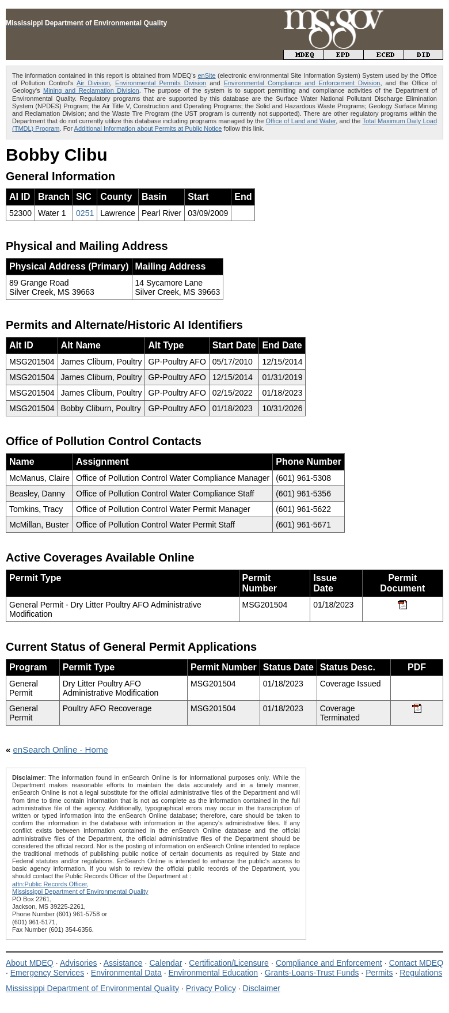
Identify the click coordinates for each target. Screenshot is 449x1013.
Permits (379, 972)
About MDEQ (30, 963)
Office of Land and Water (301, 120)
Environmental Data (126, 972)
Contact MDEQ (416, 963)
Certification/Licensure (229, 963)
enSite (206, 75)
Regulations (420, 972)
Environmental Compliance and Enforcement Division (302, 82)
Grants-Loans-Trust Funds (312, 972)
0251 (85, 213)
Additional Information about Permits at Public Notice (148, 128)
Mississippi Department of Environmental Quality (92, 988)
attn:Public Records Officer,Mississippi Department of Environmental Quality (80, 888)
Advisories (78, 963)
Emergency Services (47, 972)
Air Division (93, 82)
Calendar (165, 963)
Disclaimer (261, 988)
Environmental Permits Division (160, 82)
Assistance (123, 963)
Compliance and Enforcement (329, 963)
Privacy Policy (211, 988)
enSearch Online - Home (60, 749)
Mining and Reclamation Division (91, 90)
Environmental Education (213, 972)
